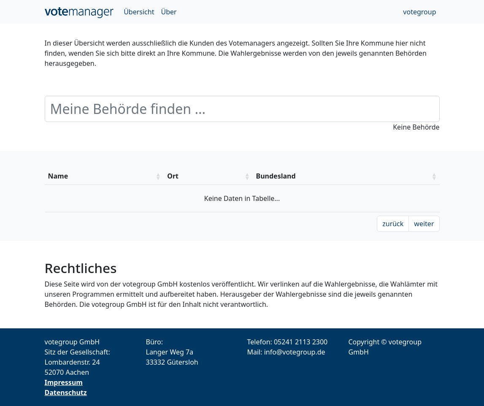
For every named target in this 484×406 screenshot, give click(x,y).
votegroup (419, 11)
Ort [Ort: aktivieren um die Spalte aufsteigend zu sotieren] (172, 176)
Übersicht (139, 11)
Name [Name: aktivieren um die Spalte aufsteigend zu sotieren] (58, 176)
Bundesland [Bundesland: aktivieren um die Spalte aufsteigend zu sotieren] (276, 176)
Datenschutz (66, 392)
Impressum (64, 382)
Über (168, 11)
